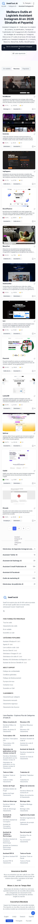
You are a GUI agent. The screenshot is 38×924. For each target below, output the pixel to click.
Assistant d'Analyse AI (11, 641)
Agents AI (8, 644)
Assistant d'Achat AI (18, 371)
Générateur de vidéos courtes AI (7, 296)
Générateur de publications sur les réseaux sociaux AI (18, 483)
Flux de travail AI (25, 832)
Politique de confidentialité (11, 671)
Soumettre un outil (8, 633)
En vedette (6, 68)
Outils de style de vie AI (7, 371)
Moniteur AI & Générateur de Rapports (16, 659)
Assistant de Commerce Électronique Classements (10, 847)
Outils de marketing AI (7, 184)
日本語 (14, 916)
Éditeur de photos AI (9, 722)
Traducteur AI (24, 772)
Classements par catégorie (11, 697)
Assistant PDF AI (8, 853)
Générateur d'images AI (12, 653)
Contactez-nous (8, 685)
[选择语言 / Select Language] (27, 3)
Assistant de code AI (27, 735)
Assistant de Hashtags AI (18, 445)
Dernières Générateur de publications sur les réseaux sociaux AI (10, 758)
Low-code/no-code (11, 647)
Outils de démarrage (10, 801)
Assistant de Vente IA (18, 333)
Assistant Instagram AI (18, 146)
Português (19, 921)
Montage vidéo (7, 109)
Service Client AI (10, 650)
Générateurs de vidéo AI (12, 656)
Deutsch (22, 916)
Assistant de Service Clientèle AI (15, 662)
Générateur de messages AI (18, 408)
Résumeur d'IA (25, 722)
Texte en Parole (25, 853)
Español (31, 916)
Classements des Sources (11, 707)
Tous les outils (7, 622)
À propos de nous (8, 681)
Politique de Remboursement (12, 678)
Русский (28, 921)
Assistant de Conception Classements (7, 826)
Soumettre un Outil (8, 688)
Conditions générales (9, 674)
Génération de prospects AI (18, 520)
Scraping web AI (7, 520)
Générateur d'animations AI (7, 146)
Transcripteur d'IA (9, 735)
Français (9, 921)
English (6, 916)
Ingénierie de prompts (27, 815)
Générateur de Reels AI (18, 296)
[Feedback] (33, 913)
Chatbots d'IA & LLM (7, 258)
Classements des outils (10, 626)
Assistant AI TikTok (18, 109)
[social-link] (4, 611)
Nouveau (17, 68)
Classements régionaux (10, 703)
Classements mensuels (10, 700)
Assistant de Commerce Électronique (7, 834)
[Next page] (28, 528)
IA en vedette (7, 629)
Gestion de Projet (9, 786)
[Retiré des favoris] (33, 109)
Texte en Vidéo (8, 772)
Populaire (26, 68)
